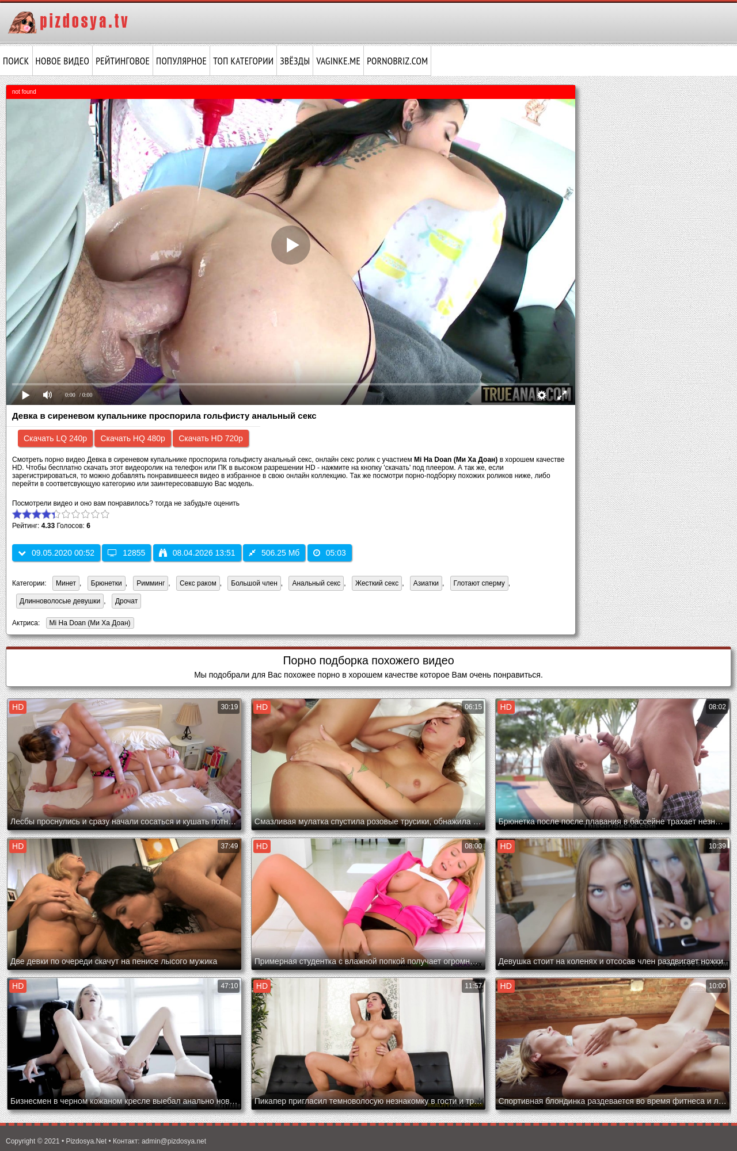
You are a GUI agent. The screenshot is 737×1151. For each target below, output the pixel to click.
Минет (66, 583)
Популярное (181, 61)
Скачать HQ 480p (132, 438)
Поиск (16, 61)
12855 (126, 552)
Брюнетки (106, 583)
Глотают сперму (479, 583)
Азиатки (426, 583)
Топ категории (243, 61)
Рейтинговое (123, 61)
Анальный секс (316, 583)
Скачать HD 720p (210, 438)
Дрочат (126, 601)
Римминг (150, 583)
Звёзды (295, 61)
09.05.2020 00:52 (56, 552)
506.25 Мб (274, 552)
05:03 (329, 552)
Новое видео (63, 61)
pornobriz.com (397, 61)
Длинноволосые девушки (60, 601)
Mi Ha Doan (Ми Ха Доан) (88, 624)
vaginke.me (338, 61)
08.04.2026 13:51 (197, 552)
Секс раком (198, 583)
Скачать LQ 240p (55, 438)
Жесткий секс (376, 583)
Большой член (254, 583)
